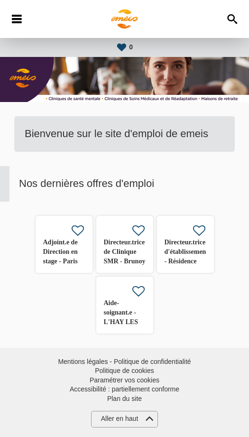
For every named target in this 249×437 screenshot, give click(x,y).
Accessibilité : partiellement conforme (124, 389)
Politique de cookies (124, 370)
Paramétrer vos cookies (124, 380)
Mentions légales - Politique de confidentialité (124, 361)
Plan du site (124, 398)
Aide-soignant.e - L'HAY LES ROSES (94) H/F (121, 321)
